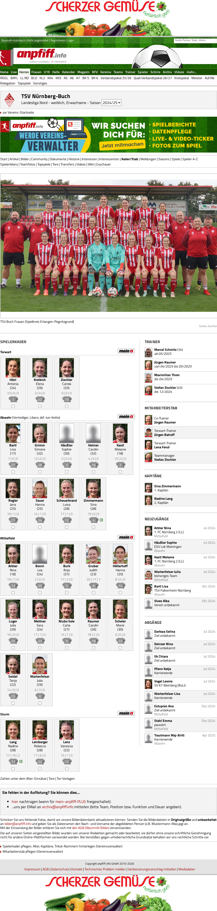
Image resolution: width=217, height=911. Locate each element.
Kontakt (76, 869)
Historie (74, 158)
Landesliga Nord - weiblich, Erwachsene (53, 102)
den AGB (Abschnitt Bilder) (90, 827)
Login (70, 40)
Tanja (12, 678)
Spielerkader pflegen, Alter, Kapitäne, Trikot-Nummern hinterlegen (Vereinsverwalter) (62, 846)
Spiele (176, 158)
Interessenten (109, 158)
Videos (81, 164)
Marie (120, 623)
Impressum (32, 869)
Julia (13, 623)
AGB (46, 869)
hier (15, 801)
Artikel (14, 158)
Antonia (12, 381)
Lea (39, 567)
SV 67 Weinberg (165, 685)
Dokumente (58, 158)
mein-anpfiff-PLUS (71, 801)
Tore (55, 164)
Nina (12, 567)
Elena (40, 381)
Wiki (91, 164)
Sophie (67, 447)
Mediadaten (186, 869)
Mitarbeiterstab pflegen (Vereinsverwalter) (33, 851)
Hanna (40, 502)
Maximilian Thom (167, 374)
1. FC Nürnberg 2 (166, 531)
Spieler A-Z (190, 158)
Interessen (89, 158)
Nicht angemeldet (37, 40)
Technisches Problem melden (105, 869)
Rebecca (40, 743)
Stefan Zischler (165, 387)
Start (3, 158)
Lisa (13, 447)
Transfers (67, 164)
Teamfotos (27, 164)
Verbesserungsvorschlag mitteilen (152, 869)
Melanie (120, 447)
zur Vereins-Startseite (18, 112)
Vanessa (67, 743)
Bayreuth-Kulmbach (13, 40)
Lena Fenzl (162, 447)
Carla (66, 623)
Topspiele (43, 164)
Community (39, 158)
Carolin (93, 447)
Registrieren (58, 40)
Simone (39, 447)
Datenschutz (60, 869)
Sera (40, 623)
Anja (66, 567)
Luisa (67, 502)
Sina (93, 502)
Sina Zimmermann (167, 485)
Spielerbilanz (9, 164)
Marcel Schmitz (165, 349)
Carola (66, 381)
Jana (13, 502)
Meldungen (148, 158)
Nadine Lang (163, 498)
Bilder (25, 158)
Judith (93, 567)
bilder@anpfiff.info (18, 823)
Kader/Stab (129, 158)
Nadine (13, 743)
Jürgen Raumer (165, 362)
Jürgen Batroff (164, 434)
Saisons (164, 158)
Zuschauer (103, 164)
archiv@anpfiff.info (57, 807)
